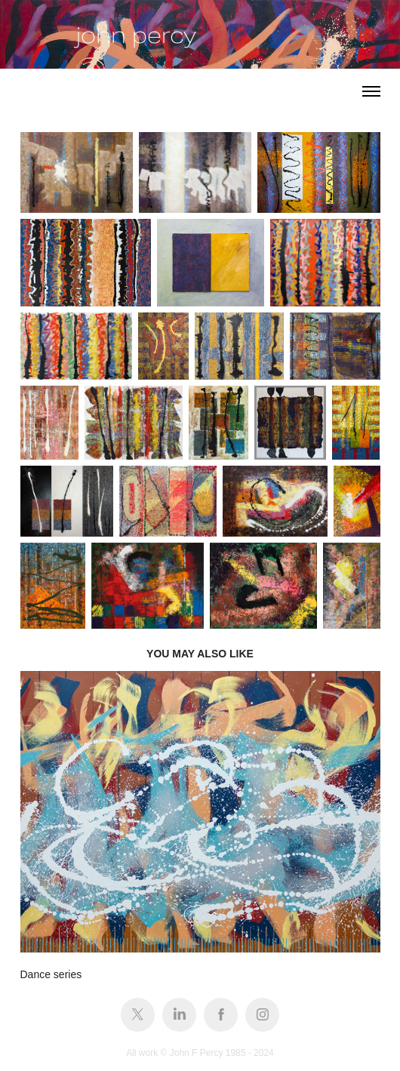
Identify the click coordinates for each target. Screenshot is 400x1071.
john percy (136, 35)
